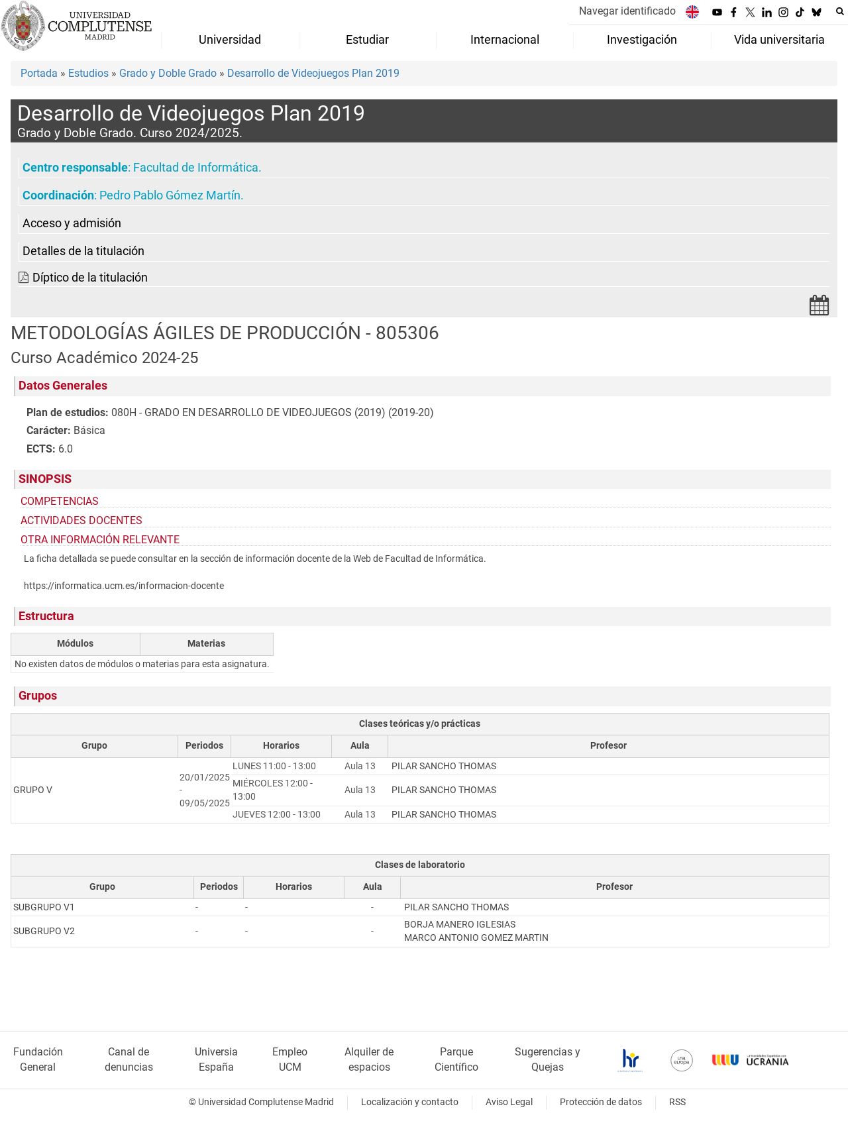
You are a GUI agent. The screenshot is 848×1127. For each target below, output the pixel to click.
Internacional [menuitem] (504, 39)
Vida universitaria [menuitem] (779, 39)
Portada (39, 73)
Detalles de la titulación (83, 251)
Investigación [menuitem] (642, 39)
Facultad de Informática (195, 167)
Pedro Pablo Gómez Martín (169, 195)
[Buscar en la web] (840, 11)
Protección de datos (601, 1102)
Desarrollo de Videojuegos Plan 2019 (313, 73)
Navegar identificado (627, 11)
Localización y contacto (409, 1102)
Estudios (88, 73)
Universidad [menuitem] (230, 39)
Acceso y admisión (72, 223)
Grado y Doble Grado (168, 73)
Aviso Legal (509, 1102)
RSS (677, 1102)
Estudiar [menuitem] (367, 39)
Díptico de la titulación (90, 277)
